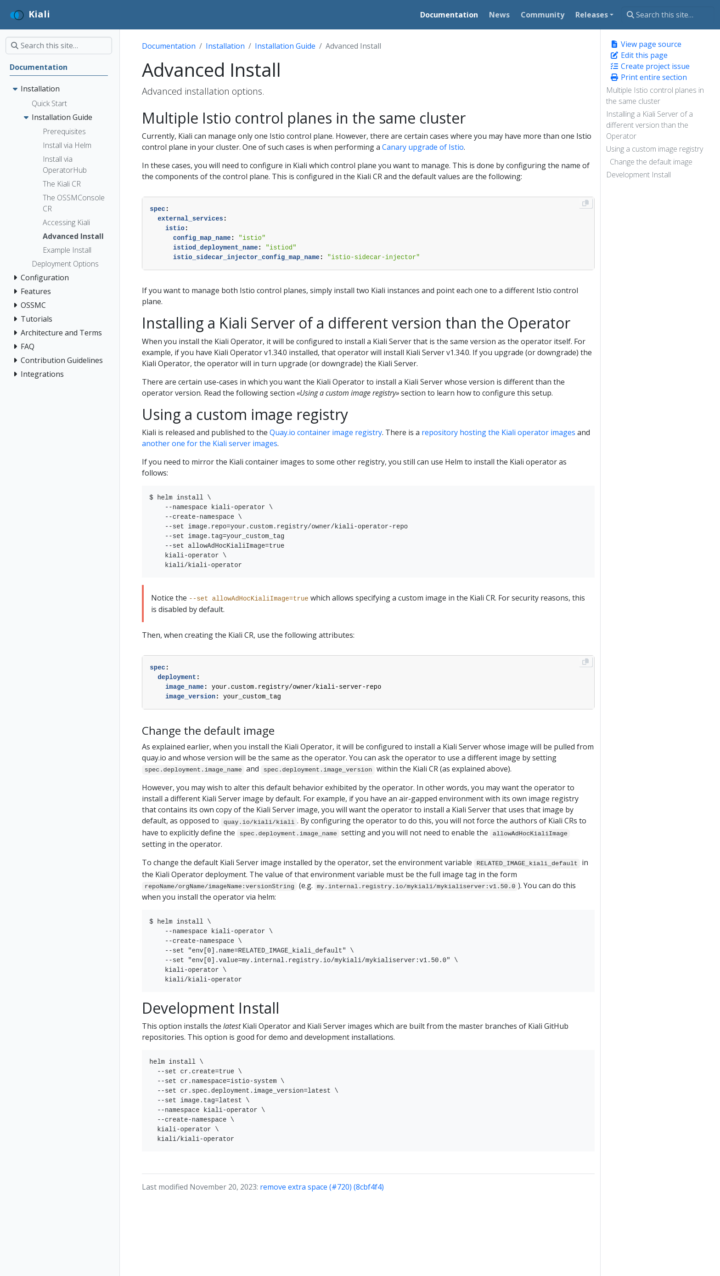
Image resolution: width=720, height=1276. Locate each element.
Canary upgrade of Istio (423, 147)
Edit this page (639, 55)
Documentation (169, 46)
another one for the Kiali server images (209, 443)
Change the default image (651, 162)
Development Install (638, 175)
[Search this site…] (667, 14)
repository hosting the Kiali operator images (498, 432)
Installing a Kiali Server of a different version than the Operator (649, 125)
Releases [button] (591, 15)
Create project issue (650, 66)
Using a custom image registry (654, 149)
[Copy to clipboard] (585, 203)
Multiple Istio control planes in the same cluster (655, 95)
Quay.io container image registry (326, 432)
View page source (645, 44)
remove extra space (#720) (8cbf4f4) (322, 1187)
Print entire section (648, 77)
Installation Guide (285, 46)
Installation (225, 46)
